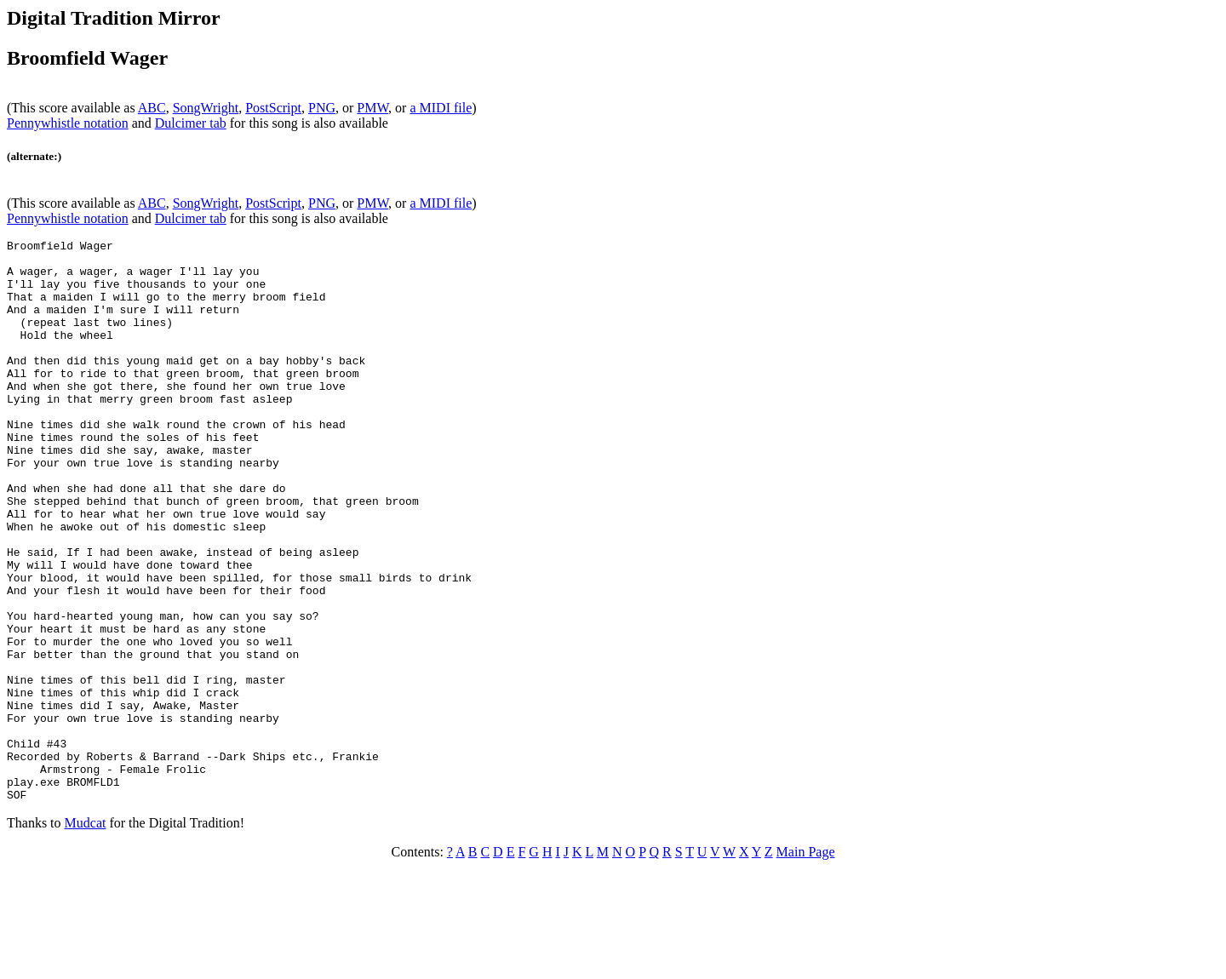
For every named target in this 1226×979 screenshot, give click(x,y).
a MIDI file (441, 107)
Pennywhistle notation (68, 123)
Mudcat (85, 935)
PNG (321, 107)
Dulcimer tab (190, 123)
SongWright (206, 107)
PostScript (273, 107)
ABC (152, 107)
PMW (372, 107)
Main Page (805, 964)
